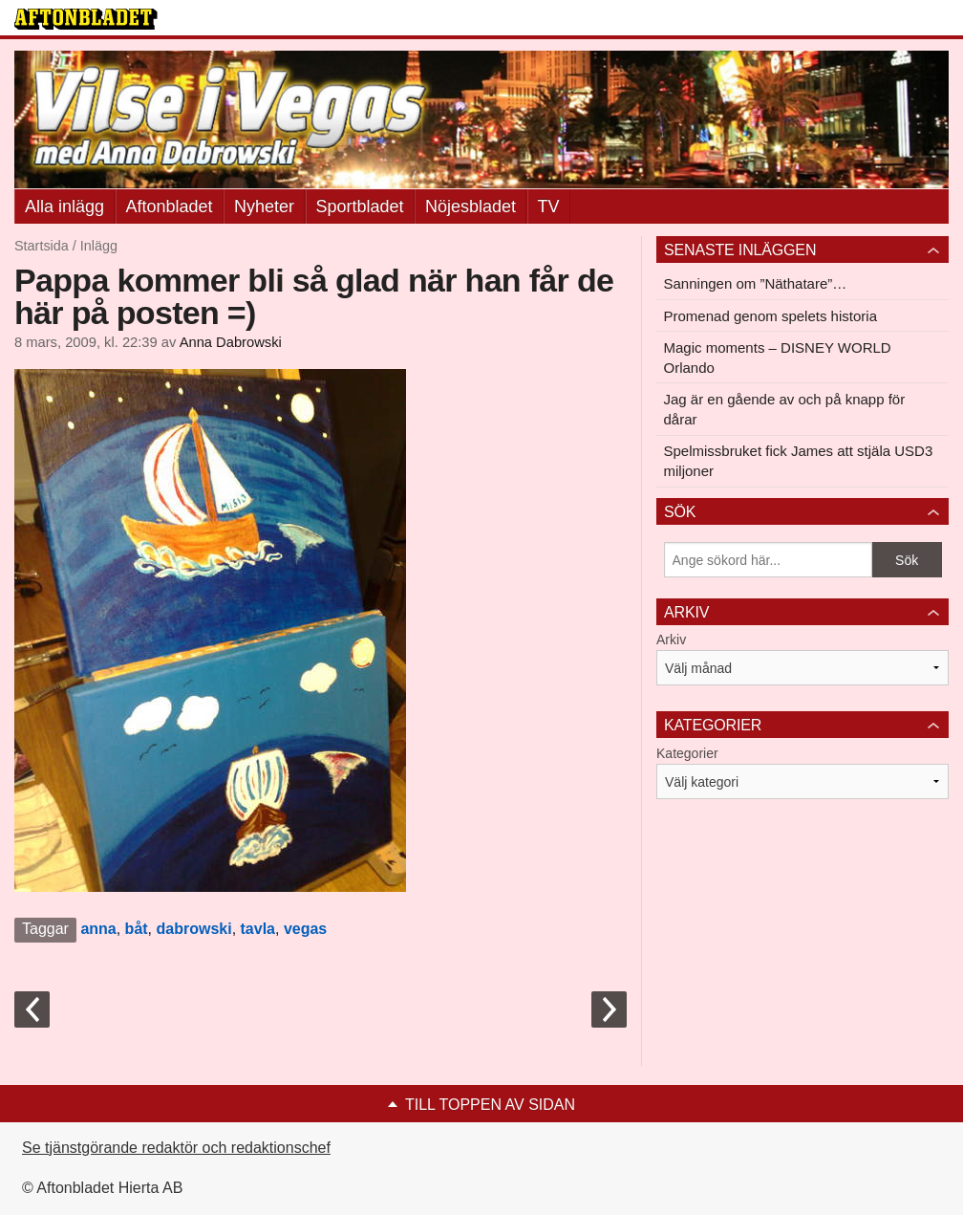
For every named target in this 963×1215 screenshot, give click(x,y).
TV (549, 206)
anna (98, 929)
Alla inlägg (64, 206)
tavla (258, 929)
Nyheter (264, 206)
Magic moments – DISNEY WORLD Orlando (777, 357)
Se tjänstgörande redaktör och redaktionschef (176, 1147)
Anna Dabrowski (231, 342)
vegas (305, 929)
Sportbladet (360, 206)
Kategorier (687, 753)
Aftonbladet (169, 206)
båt (136, 929)
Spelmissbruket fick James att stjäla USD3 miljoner (798, 461)
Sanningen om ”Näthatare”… (755, 283)
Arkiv (671, 639)
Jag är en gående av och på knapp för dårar (785, 409)
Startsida (41, 245)
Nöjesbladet (470, 206)
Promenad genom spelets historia (770, 316)
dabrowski (194, 929)
